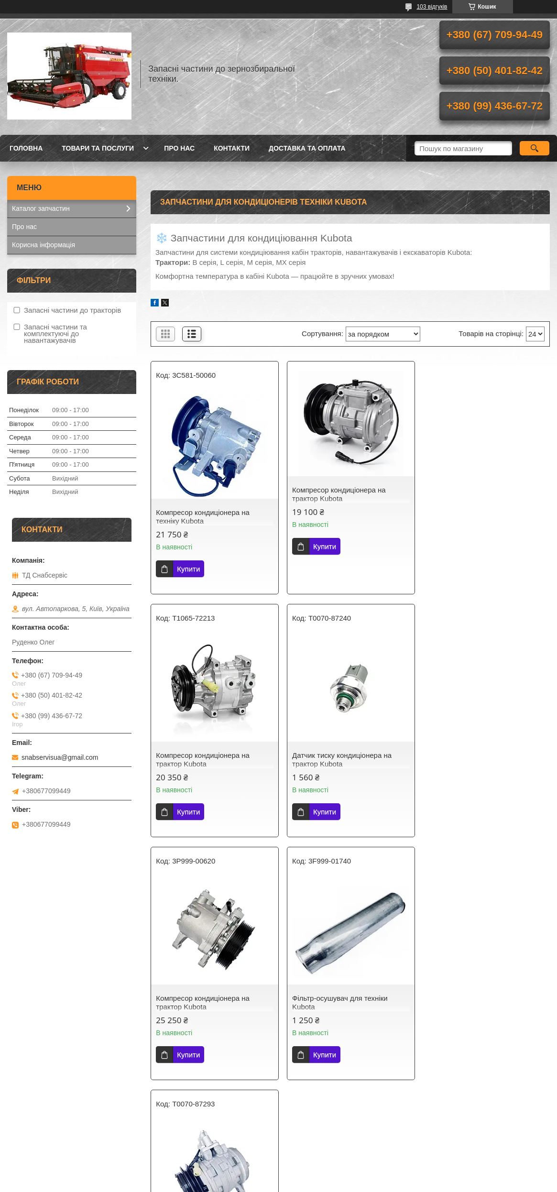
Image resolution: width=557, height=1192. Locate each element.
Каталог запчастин (41, 208)
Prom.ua (323, 1165)
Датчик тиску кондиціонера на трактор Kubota (205, 759)
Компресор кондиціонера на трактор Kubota (338, 494)
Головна (26, 148)
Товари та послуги (98, 148)
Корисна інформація (43, 245)
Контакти (232, 148)
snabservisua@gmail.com (60, 757)
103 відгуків (431, 6)
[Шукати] (535, 148)
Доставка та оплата (307, 148)
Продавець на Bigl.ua (278, 1174)
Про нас (179, 148)
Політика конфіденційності (336, 1183)
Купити (188, 569)
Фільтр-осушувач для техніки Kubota (475, 759)
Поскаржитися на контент (262, 1183)
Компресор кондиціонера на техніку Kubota (203, 516)
